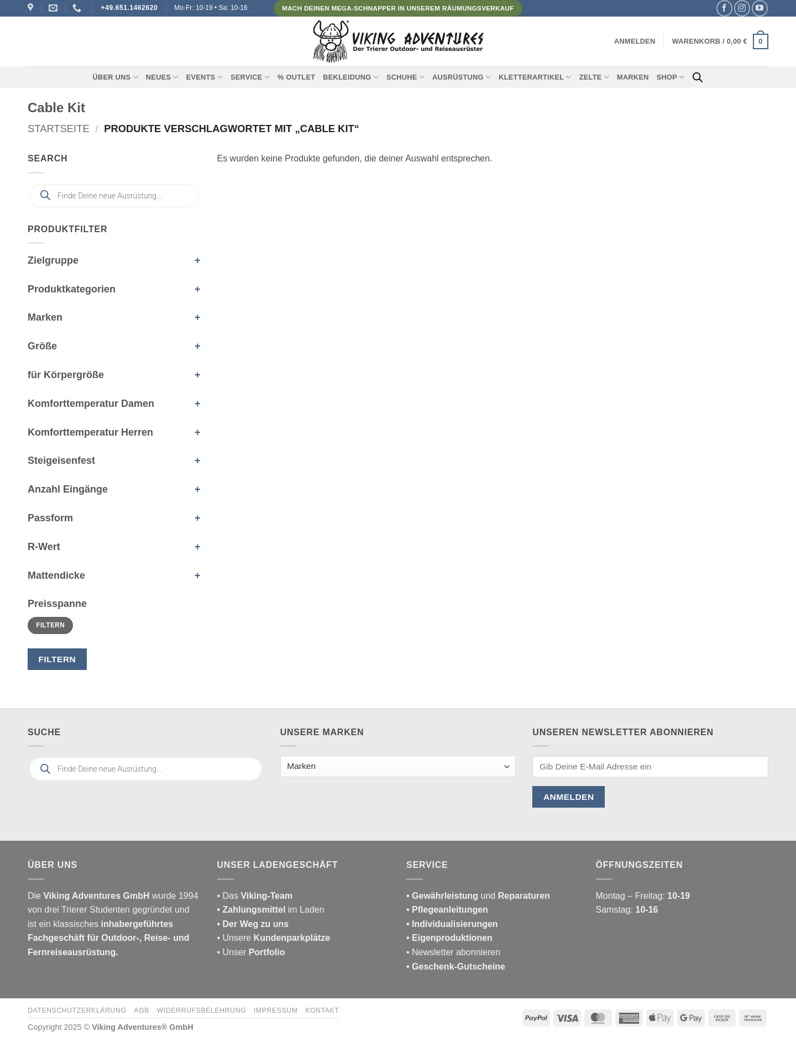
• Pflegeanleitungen (447, 909)
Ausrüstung (461, 77)
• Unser (251, 952)
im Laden (270, 909)
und (478, 895)
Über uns (115, 77)
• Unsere (235, 937)
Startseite (59, 128)
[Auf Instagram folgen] (742, 8)
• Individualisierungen (452, 924)
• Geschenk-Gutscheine (455, 966)
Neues (162, 77)
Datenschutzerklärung (77, 1010)
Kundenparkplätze (292, 937)
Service (250, 77)
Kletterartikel (535, 77)
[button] (635, 41)
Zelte (594, 77)
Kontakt (322, 1010)
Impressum (276, 1010)
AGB (141, 1010)
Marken (633, 77)
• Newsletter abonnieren (453, 952)
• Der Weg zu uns (253, 924)
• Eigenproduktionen (449, 937)
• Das (255, 895)
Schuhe (405, 77)
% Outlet (296, 77)
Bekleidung (351, 77)
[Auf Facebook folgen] (724, 8)
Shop (671, 77)
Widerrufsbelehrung (201, 1010)
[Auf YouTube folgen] (760, 8)
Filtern (50, 625)
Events (204, 77)
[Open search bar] (697, 77)
